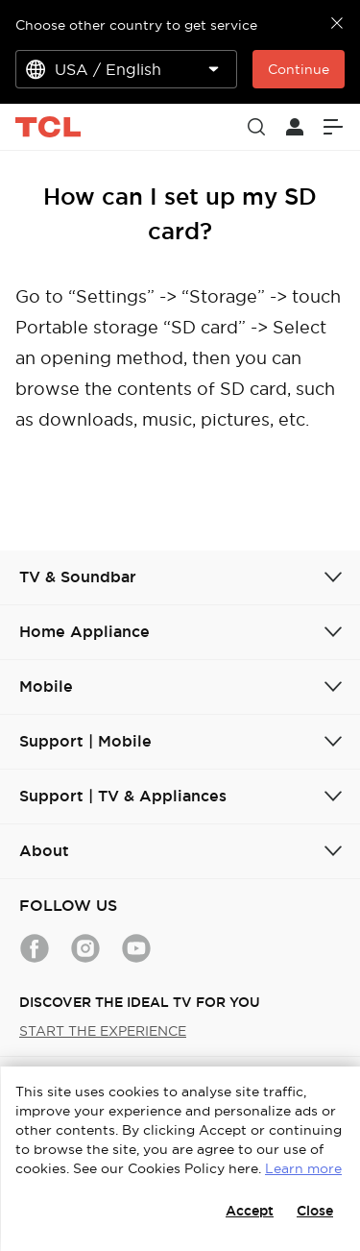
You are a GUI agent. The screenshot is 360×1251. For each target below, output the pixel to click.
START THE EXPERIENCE (102, 1031)
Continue (298, 69)
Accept (250, 1210)
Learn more (303, 1168)
